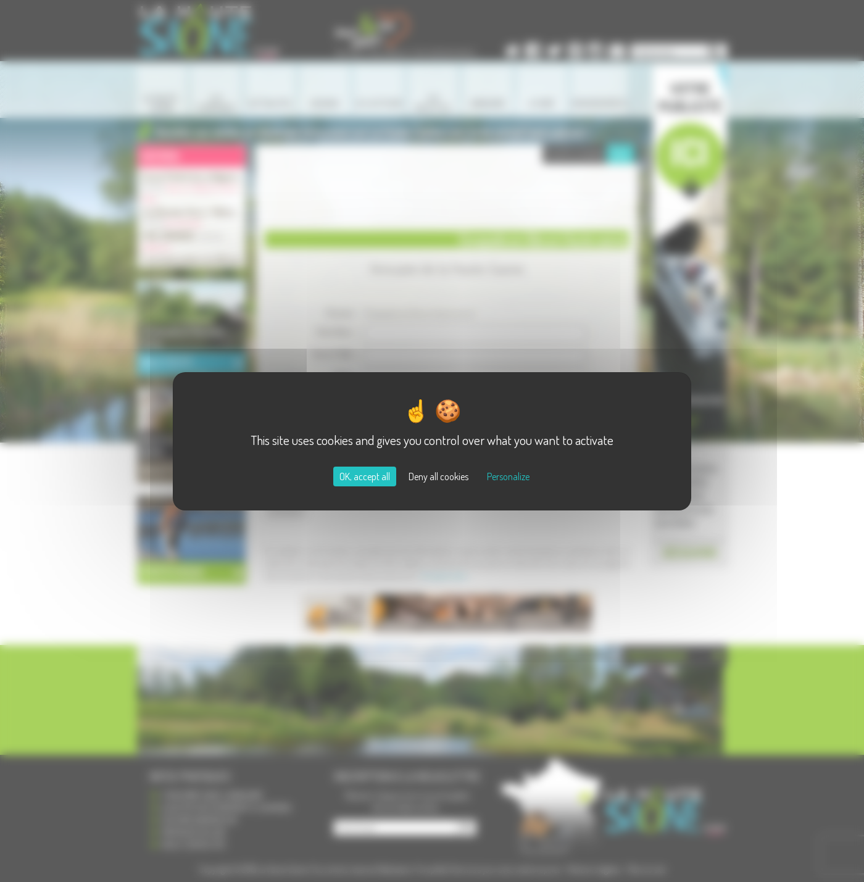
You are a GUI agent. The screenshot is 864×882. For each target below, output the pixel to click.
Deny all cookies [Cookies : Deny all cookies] (438, 476)
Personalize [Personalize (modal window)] (508, 476)
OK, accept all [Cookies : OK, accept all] (364, 476)
